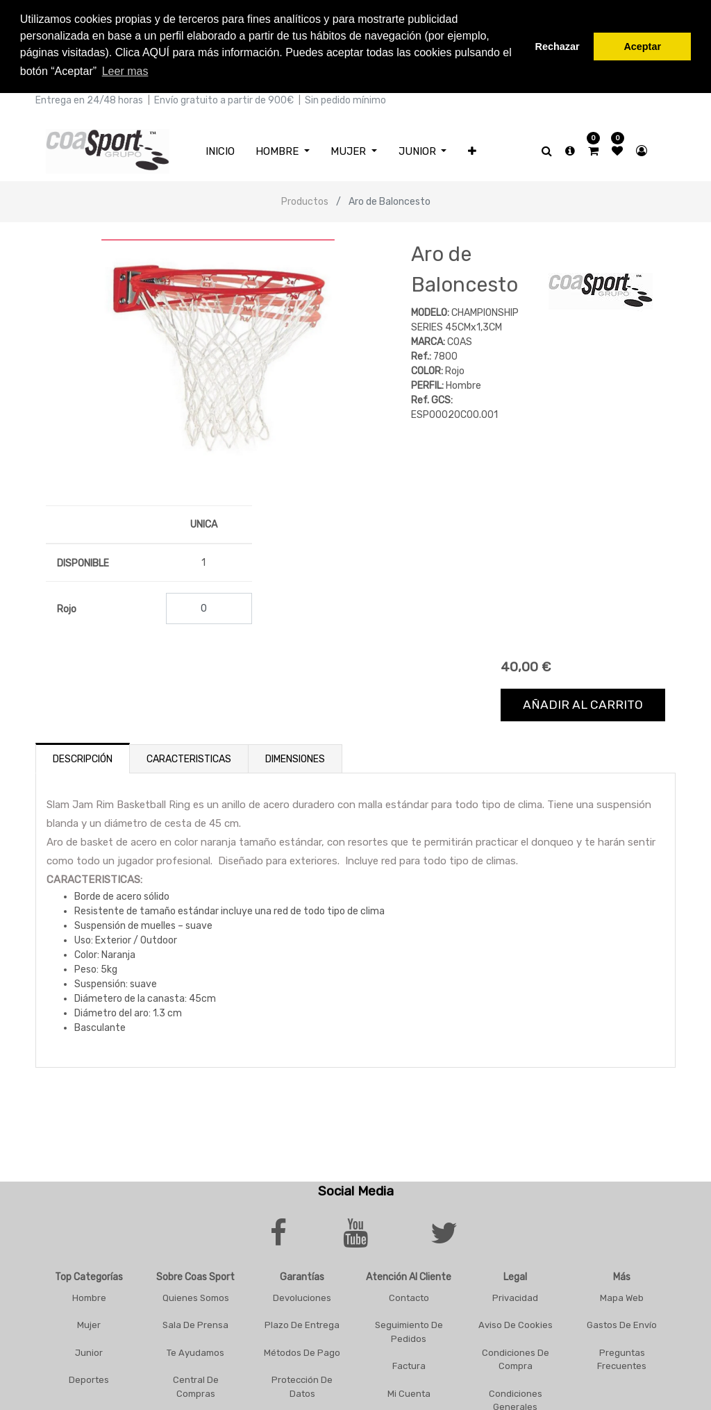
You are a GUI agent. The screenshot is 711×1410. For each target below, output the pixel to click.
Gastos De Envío (622, 1323)
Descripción (82, 756)
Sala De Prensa (195, 1323)
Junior (89, 1350)
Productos (304, 199)
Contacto (409, 1295)
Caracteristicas (189, 756)
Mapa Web (622, 1295)
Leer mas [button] (125, 71)
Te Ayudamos (195, 1350)
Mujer (89, 1323)
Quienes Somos (195, 1295)
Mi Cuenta (408, 1391)
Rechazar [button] (557, 46)
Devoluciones (302, 1295)
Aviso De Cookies (515, 1323)
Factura (409, 1364)
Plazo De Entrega (302, 1323)
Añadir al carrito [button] (583, 703)
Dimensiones (295, 756)
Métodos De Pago (302, 1350)
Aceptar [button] (642, 46)
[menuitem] (220, 149)
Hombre (89, 1295)
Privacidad (515, 1295)
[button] (472, 149)
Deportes (89, 1378)
